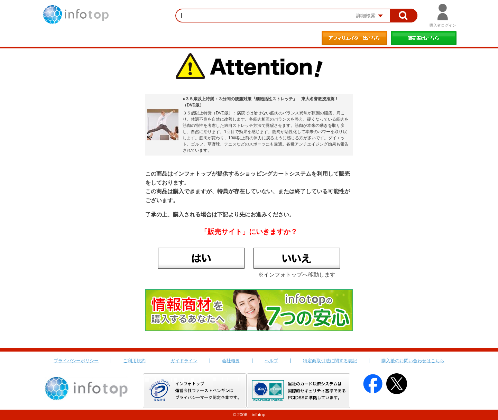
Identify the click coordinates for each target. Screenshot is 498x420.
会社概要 (231, 360)
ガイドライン (183, 360)
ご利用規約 (134, 360)
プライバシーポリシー (76, 360)
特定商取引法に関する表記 (330, 360)
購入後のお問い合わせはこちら (412, 360)
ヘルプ (271, 360)
